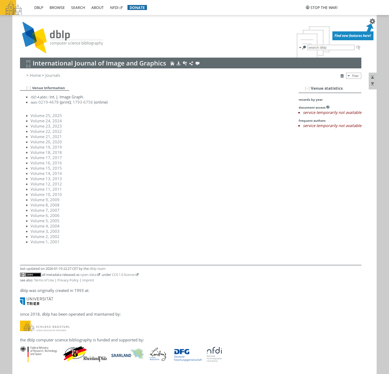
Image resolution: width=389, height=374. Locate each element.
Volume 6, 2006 (45, 215)
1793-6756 (83, 102)
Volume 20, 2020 (46, 141)
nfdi (114, 7)
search (78, 7)
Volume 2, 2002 (45, 236)
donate (137, 7)
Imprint (88, 280)
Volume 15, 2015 (46, 168)
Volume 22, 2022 (46, 131)
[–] (307, 88)
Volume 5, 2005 (45, 220)
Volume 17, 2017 (46, 157)
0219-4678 (48, 102)
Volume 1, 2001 (45, 241)
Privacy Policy (68, 280)
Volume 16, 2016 (46, 162)
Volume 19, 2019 (46, 147)
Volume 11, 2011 (46, 189)
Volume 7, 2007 (45, 210)
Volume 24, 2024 (46, 120)
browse (57, 7)
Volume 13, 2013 (46, 178)
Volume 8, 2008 (45, 205)
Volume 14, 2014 (46, 173)
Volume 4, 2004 (45, 226)
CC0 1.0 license (123, 274)
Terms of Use (44, 280)
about (97, 7)
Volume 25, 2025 (46, 115)
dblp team (98, 268)
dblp (38, 7)
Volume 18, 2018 (46, 152)
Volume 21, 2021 (46, 136)
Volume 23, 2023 (46, 126)
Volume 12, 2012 (46, 183)
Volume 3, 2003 (45, 231)
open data (88, 274)
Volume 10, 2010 (46, 194)
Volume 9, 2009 (45, 199)
